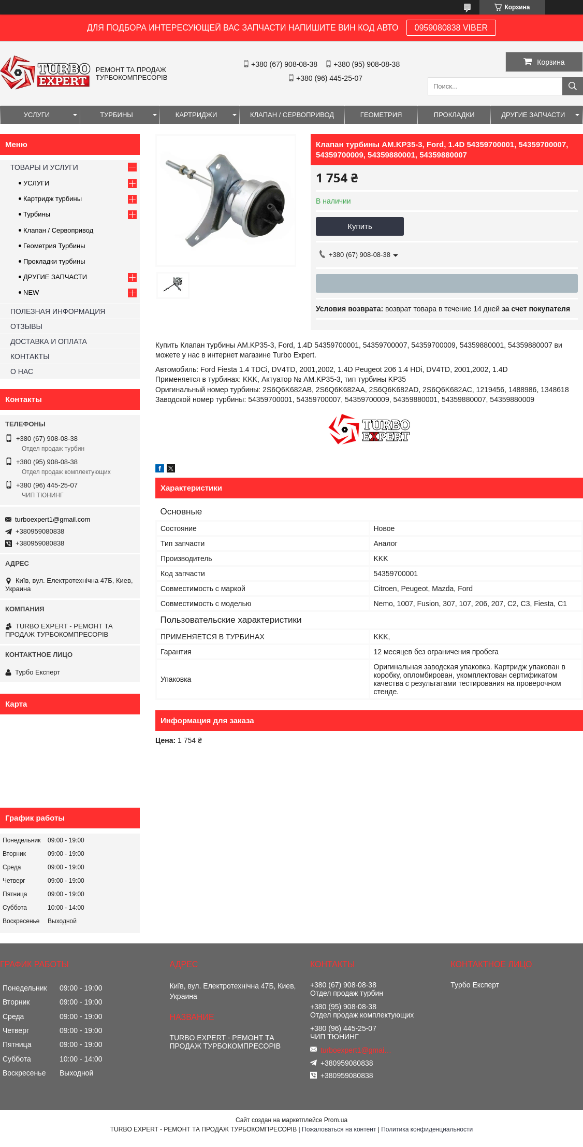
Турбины (36, 214)
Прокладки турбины (54, 261)
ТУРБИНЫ (116, 115)
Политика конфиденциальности (427, 1129)
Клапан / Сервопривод (58, 230)
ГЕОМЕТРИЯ (381, 115)
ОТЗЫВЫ (26, 326)
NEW (31, 292)
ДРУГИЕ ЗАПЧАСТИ (533, 115)
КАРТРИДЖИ (196, 115)
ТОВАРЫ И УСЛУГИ (44, 167)
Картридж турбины (52, 199)
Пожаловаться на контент (339, 1129)
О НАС (21, 371)
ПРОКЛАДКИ (454, 115)
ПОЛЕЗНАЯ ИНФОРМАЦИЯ (57, 311)
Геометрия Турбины (54, 246)
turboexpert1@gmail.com (52, 519)
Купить (359, 226)
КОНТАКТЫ (30, 356)
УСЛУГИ (37, 115)
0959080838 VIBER (451, 27)
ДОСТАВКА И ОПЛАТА (48, 341)
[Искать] (572, 86)
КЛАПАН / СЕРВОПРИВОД (292, 115)
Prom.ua (335, 1120)
